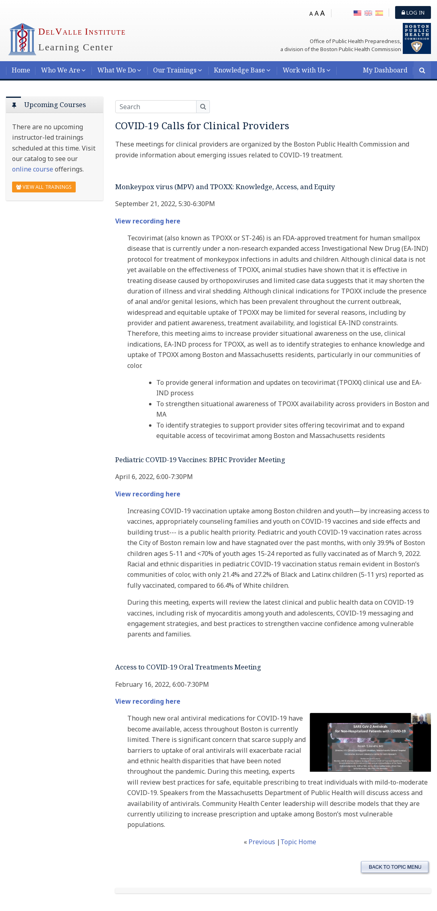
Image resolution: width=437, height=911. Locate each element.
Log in (413, 12)
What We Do (116, 70)
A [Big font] (322, 13)
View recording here (147, 221)
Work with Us (304, 70)
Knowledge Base (239, 70)
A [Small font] (311, 13)
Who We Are (60, 70)
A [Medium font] (317, 13)
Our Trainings (175, 70)
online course (32, 169)
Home (21, 70)
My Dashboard (385, 70)
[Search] (422, 70)
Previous (263, 841)
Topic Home (298, 841)
